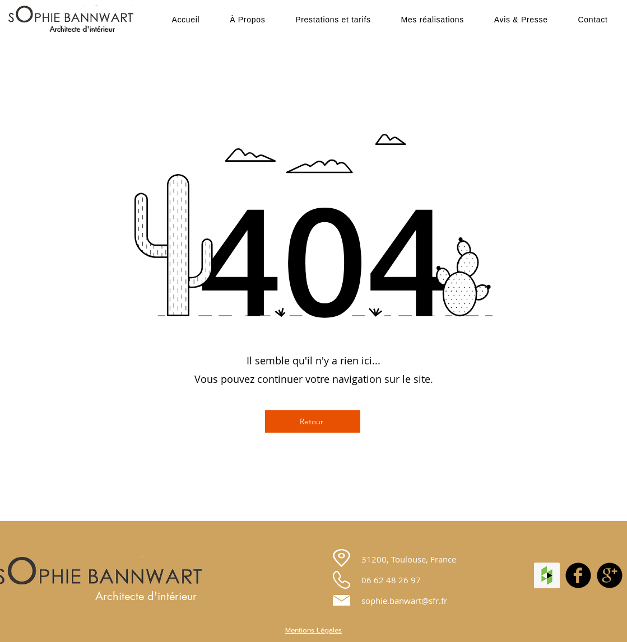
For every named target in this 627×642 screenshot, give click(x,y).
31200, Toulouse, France (408, 559)
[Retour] (312, 421)
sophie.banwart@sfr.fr (404, 600)
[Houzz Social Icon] (547, 575)
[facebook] (578, 575)
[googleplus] (610, 575)
